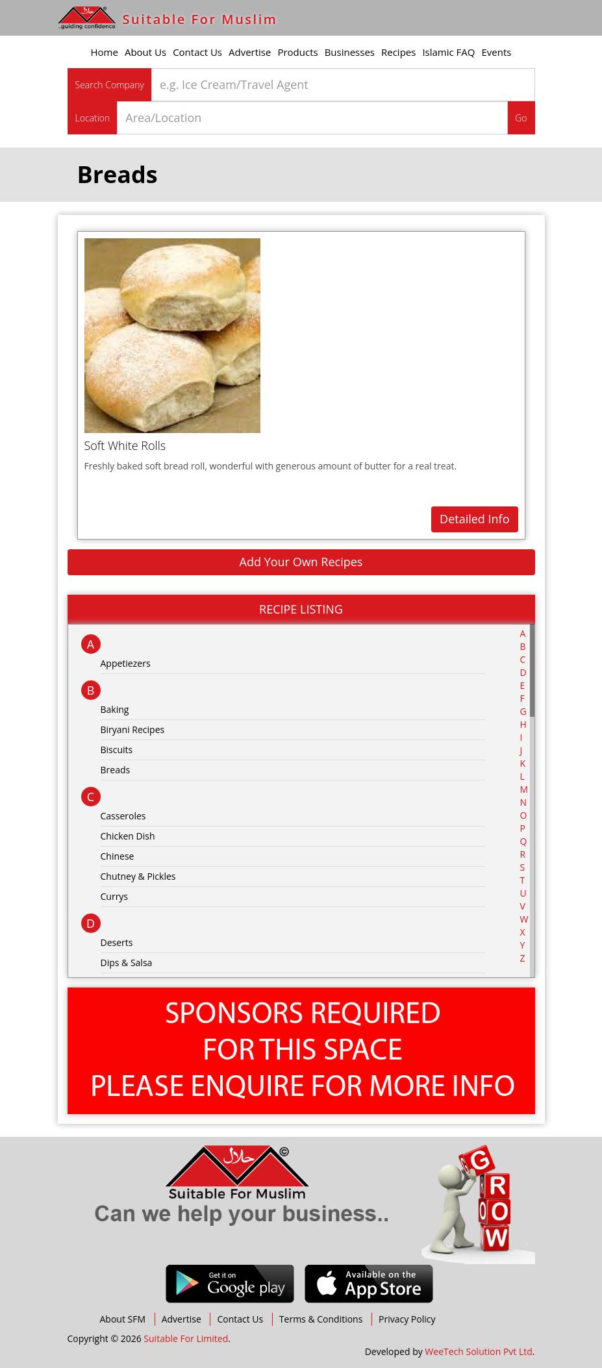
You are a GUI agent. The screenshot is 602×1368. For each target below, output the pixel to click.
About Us (145, 51)
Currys (115, 896)
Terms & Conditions (321, 1319)
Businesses (350, 51)
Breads (116, 770)
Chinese (117, 856)
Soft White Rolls (125, 445)
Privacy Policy (407, 1319)
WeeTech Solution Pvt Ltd (478, 1351)
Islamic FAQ (448, 51)
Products (297, 51)
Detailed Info (474, 519)
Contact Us (197, 51)
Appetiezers (126, 663)
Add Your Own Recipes (301, 561)
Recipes (398, 51)
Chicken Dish (128, 836)
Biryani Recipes (133, 729)
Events (497, 51)
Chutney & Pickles (138, 876)
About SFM (123, 1319)
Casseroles (123, 816)
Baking (115, 709)
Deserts (117, 942)
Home (104, 51)
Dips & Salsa (127, 962)
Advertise (250, 51)
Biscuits (117, 749)
